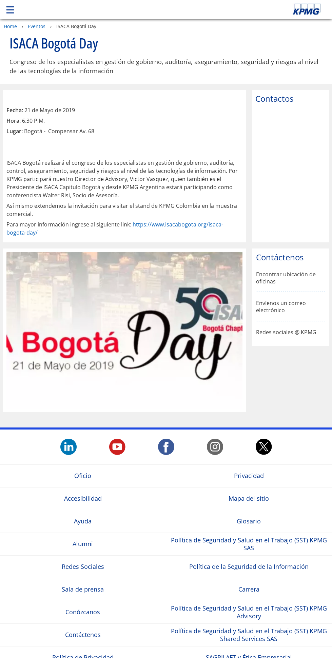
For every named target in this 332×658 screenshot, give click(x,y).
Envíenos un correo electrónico (281, 307)
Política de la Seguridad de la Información (249, 567)
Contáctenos (83, 635)
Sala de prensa (83, 589)
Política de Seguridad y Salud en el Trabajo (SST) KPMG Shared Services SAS (249, 635)
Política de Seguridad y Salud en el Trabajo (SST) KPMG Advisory (249, 612)
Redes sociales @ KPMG (286, 332)
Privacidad (249, 476)
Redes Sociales (83, 567)
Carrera (248, 589)
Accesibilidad (83, 498)
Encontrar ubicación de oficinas (286, 278)
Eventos (36, 26)
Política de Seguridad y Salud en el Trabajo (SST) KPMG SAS (249, 544)
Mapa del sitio (249, 498)
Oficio (82, 476)
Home (10, 26)
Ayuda (83, 521)
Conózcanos (82, 612)
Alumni (83, 544)
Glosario (249, 521)
